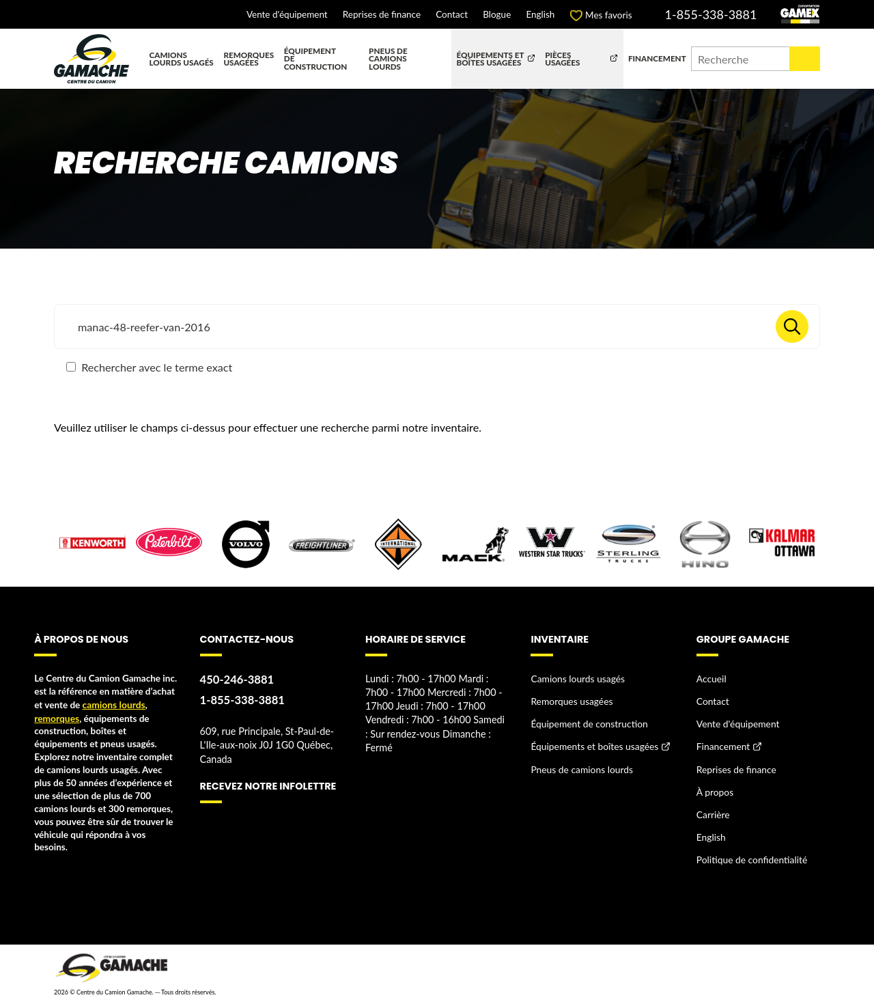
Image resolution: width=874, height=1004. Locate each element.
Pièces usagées (562, 59)
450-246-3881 (236, 679)
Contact (452, 15)
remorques (56, 717)
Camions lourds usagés (182, 59)
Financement (657, 58)
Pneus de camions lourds (388, 58)
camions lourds (113, 704)
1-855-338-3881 (711, 14)
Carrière (712, 810)
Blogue (497, 15)
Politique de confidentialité (750, 855)
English (540, 15)
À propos (714, 788)
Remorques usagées (248, 59)
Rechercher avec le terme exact (149, 367)
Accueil (711, 678)
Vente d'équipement (287, 15)
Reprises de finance (382, 15)
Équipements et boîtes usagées (490, 59)
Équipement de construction (316, 58)
